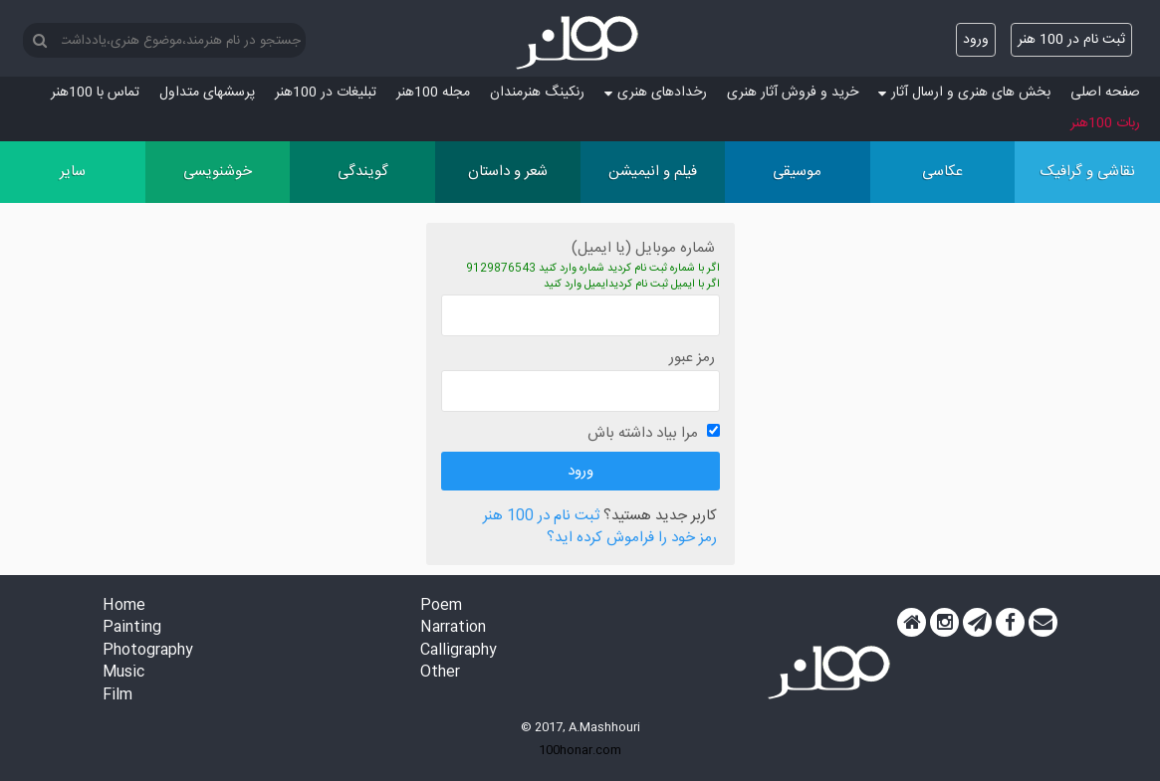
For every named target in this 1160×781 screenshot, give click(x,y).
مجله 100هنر (433, 92)
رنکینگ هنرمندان (537, 92)
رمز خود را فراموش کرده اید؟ (632, 538)
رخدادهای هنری (655, 92)
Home (124, 606)
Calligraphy (458, 651)
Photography (148, 651)
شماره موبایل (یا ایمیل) (643, 248)
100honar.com (580, 750)
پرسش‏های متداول (207, 92)
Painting (132, 628)
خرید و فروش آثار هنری (792, 92)
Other (440, 673)
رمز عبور (692, 357)
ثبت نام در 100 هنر (1071, 40)
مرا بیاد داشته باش (642, 433)
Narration (453, 628)
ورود (976, 40)
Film (117, 695)
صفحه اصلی (1105, 92)
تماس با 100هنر (95, 92)
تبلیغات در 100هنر (325, 92)
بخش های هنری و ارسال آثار (964, 92)
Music (123, 673)
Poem (441, 606)
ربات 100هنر (1105, 123)
